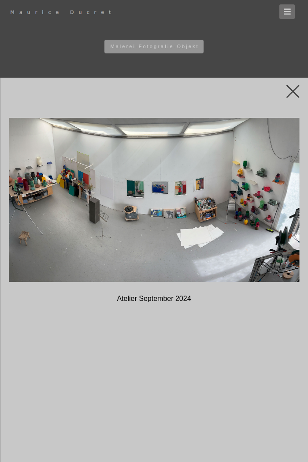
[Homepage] (70, 12)
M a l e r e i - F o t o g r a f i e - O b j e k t (153, 46)
